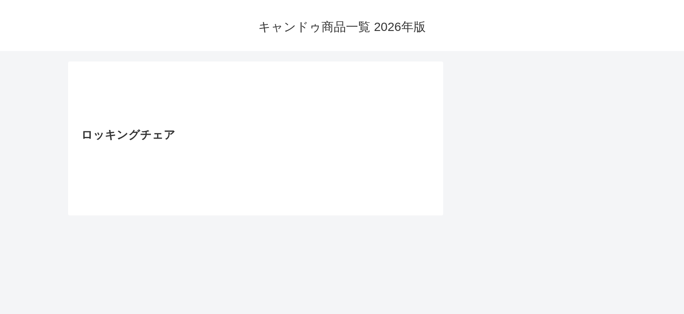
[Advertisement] (255, 97)
